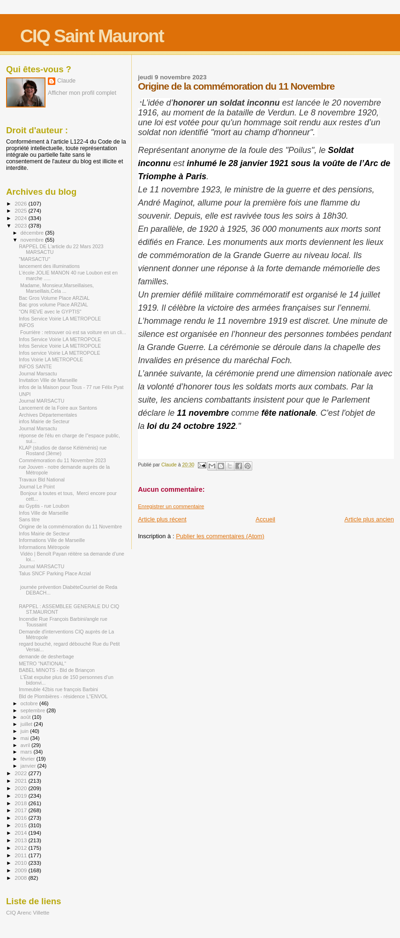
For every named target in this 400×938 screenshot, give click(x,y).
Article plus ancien (369, 519)
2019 (21, 796)
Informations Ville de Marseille (52, 540)
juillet (27, 724)
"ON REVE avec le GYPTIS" (50, 311)
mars (27, 752)
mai (25, 738)
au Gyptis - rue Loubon (44, 506)
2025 (21, 210)
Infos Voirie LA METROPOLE (51, 359)
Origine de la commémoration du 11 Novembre (70, 526)
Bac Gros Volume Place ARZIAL (54, 298)
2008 (21, 878)
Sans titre (29, 519)
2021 (21, 781)
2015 (21, 825)
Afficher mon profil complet (82, 93)
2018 (21, 803)
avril (26, 745)
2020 (21, 788)
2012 (21, 848)
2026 (21, 203)
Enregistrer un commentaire (171, 506)
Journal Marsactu (38, 373)
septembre (34, 710)
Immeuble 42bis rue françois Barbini (58, 689)
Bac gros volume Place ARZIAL (53, 304)
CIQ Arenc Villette (27, 912)
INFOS (26, 325)
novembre (33, 240)
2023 (21, 225)
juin (25, 731)
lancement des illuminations (49, 266)
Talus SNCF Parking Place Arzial (55, 573)
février (29, 759)
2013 (21, 840)
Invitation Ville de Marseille (48, 380)
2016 (21, 818)
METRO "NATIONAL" (42, 663)
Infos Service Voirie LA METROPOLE (60, 318)
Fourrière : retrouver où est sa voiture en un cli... (72, 332)
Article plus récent (162, 519)
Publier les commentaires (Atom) (220, 536)
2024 (21, 218)
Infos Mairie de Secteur (44, 533)
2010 (21, 863)
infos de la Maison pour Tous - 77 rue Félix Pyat (71, 387)
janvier (29, 766)
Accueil (265, 519)
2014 (21, 833)
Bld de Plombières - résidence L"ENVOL (63, 696)
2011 (21, 855)
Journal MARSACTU (41, 401)
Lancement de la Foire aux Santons (58, 408)
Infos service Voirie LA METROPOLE (59, 353)
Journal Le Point (36, 486)
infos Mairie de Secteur (44, 421)
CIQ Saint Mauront (92, 36)
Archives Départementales (48, 415)
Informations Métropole (44, 547)
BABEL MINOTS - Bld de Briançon (57, 670)
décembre (33, 233)
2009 (21, 870)
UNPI (24, 394)
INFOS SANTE (35, 366)
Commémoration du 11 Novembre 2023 (62, 460)
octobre (30, 703)
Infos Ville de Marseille (43, 513)
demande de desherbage (46, 656)
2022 (21, 773)
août (26, 717)
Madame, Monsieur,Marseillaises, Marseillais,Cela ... (56, 288)
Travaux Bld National (42, 479)
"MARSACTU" (34, 259)
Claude (66, 80)
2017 (21, 810)
